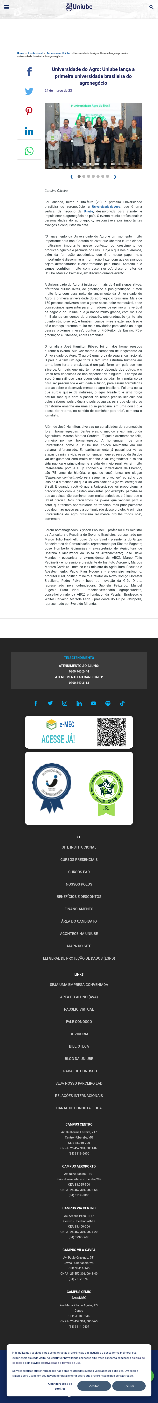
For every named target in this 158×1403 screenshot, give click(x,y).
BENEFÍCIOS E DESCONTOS (79, 897)
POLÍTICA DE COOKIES (116, 1359)
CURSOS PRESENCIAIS (79, 860)
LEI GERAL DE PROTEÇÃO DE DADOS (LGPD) (79, 958)
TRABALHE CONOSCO (79, 1071)
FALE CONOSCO (79, 1022)
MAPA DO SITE (79, 946)
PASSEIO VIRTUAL (79, 1009)
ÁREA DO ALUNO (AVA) (79, 997)
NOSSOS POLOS (79, 884)
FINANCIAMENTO (79, 909)
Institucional (35, 53)
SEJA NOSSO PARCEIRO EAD (79, 1083)
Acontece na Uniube (58, 53)
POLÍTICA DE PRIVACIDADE (45, 1359)
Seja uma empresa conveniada (79, 985)
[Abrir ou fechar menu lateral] (6, 7)
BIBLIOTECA (79, 1046)
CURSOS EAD (79, 872)
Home (20, 53)
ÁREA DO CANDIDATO (79, 921)
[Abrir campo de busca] (151, 7)
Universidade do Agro (106, 207)
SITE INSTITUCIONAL (79, 847)
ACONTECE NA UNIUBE (79, 934)
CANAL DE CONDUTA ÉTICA (79, 1108)
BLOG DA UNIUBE (79, 1059)
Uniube (88, 211)
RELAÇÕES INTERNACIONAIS (79, 1096)
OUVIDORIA (79, 1034)
